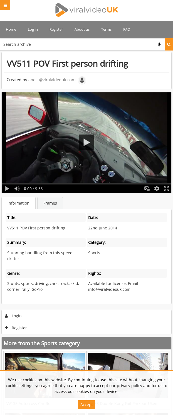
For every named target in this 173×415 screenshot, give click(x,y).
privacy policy (129, 385)
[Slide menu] (5, 5)
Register (56, 29)
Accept (86, 404)
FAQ (126, 29)
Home (11, 29)
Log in (33, 29)
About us (82, 29)
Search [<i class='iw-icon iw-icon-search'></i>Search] (169, 44)
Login (13, 315)
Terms (106, 29)
